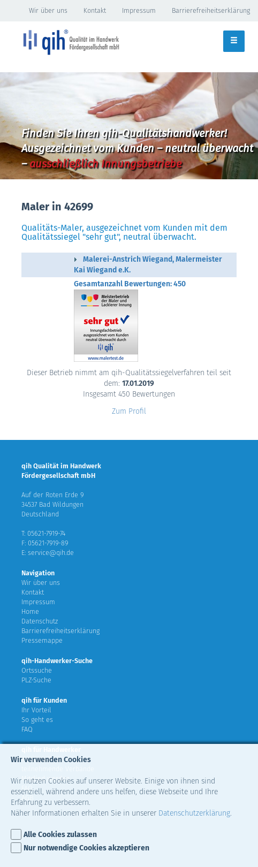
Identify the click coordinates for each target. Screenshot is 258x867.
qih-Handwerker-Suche (57, 661)
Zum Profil (129, 411)
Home (30, 611)
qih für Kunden (44, 700)
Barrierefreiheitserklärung (211, 10)
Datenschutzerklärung (194, 813)
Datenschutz (39, 621)
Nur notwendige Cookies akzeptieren (86, 848)
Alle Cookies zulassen (60, 834)
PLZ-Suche (36, 680)
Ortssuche (36, 670)
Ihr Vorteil (36, 710)
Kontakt (95, 10)
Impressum (139, 10)
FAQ (27, 729)
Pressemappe (42, 640)
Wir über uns (48, 10)
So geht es (37, 720)
